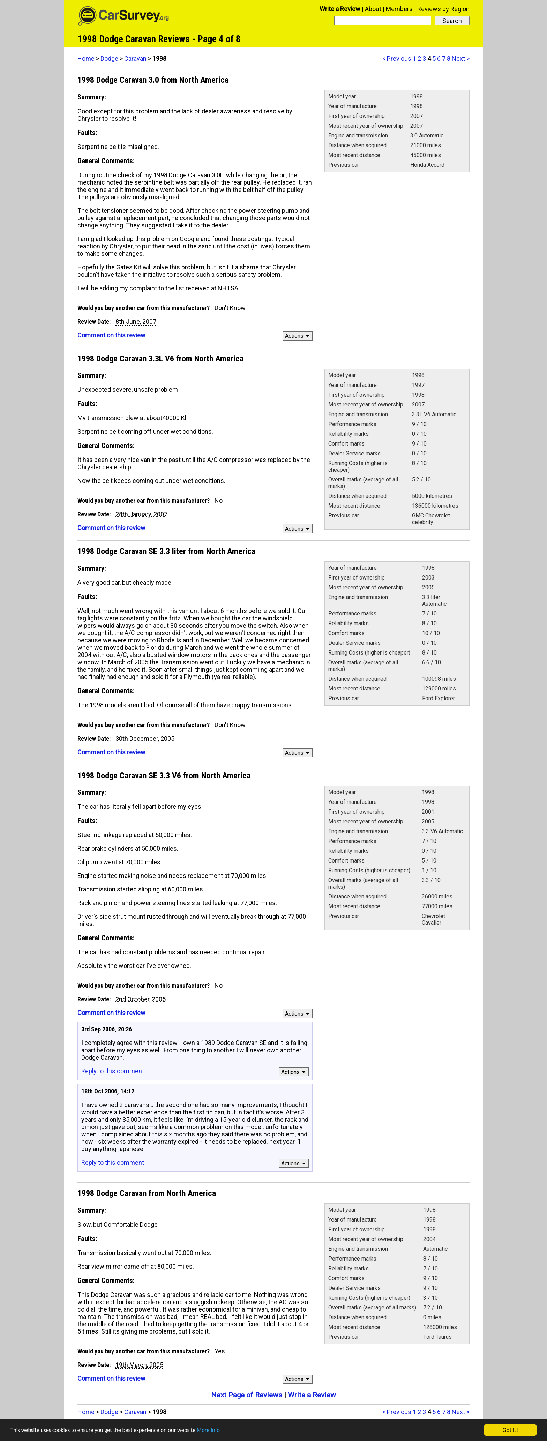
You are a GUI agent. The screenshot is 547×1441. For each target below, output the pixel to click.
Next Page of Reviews (246, 1395)
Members (399, 9)
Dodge (109, 58)
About (373, 9)
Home (86, 58)
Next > (461, 58)
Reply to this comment (112, 1071)
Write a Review (340, 9)
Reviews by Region (443, 9)
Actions (298, 336)
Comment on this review (111, 335)
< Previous (396, 58)
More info (214, 1430)
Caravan (135, 58)
